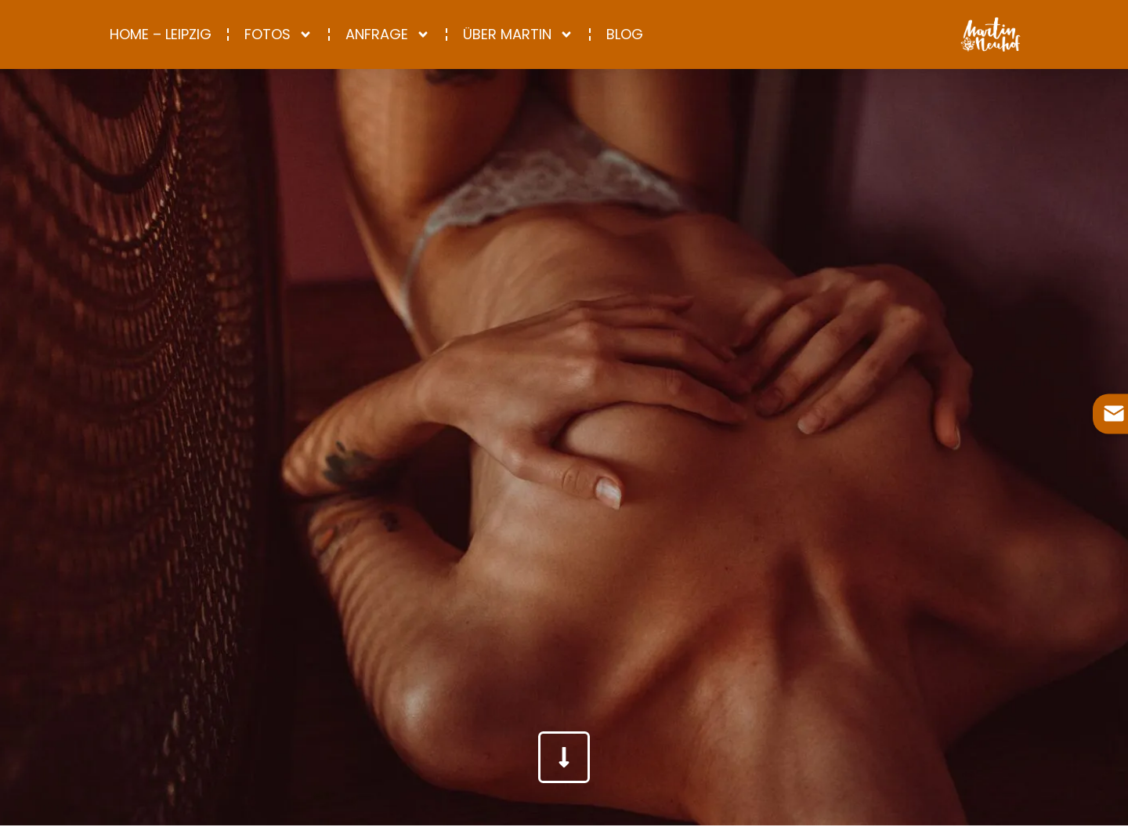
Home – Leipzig (161, 34)
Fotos (278, 34)
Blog (624, 34)
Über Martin (518, 34)
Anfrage (387, 34)
